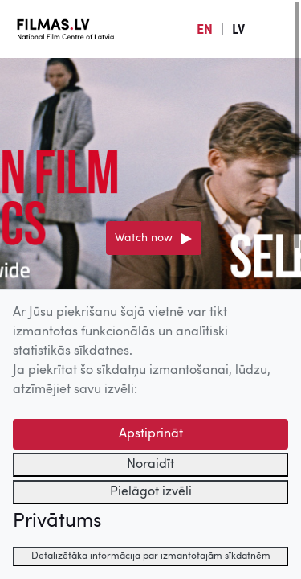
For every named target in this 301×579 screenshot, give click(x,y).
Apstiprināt (151, 434)
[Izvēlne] (277, 29)
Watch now (144, 238)
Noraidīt (150, 464)
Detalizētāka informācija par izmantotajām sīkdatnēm (150, 556)
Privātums (57, 522)
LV (238, 30)
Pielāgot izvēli (151, 492)
